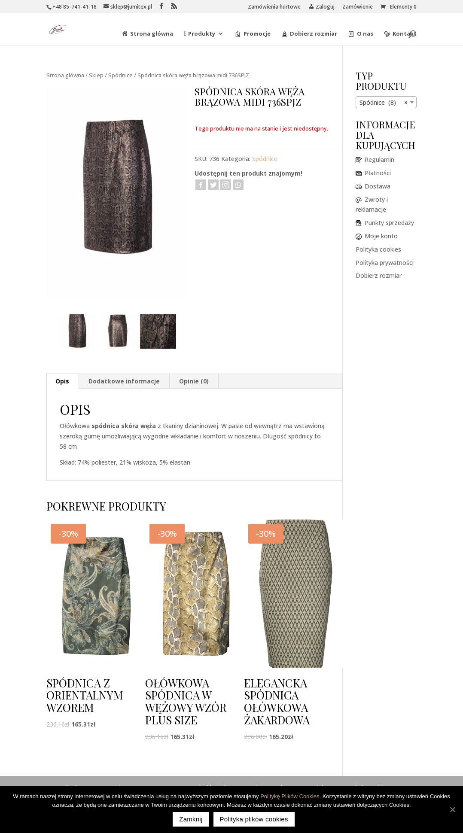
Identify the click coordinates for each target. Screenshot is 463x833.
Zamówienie (357, 7)
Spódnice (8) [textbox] (383, 103)
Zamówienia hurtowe (274, 7)
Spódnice (120, 75)
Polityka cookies (378, 249)
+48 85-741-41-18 (74, 6)
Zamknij (190, 819)
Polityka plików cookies (254, 819)
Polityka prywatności (385, 262)
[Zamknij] (452, 809)
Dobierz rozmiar (379, 275)
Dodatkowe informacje (124, 381)
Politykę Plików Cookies (289, 796)
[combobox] (386, 102)
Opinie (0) (194, 381)
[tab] (62, 381)
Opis (62, 381)
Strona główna (65, 75)
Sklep (96, 75)
